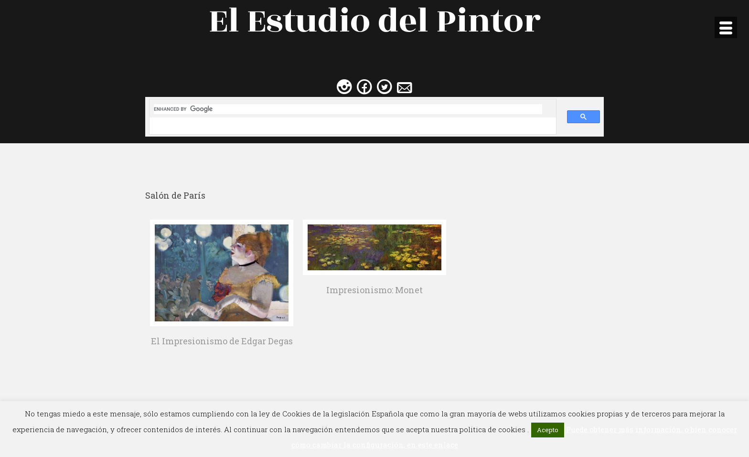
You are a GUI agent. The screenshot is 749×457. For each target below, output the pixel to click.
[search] (348, 109)
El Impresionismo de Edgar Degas (222, 341)
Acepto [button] (547, 429)
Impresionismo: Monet (374, 290)
